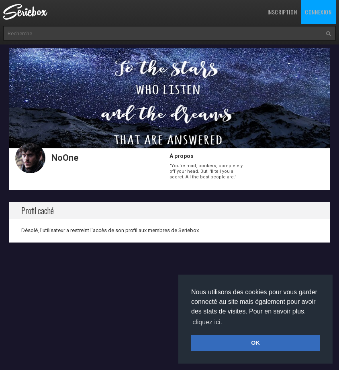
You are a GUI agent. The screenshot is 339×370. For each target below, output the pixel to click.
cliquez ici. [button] (207, 322)
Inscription (282, 12)
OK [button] (255, 343)
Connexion (318, 12)
